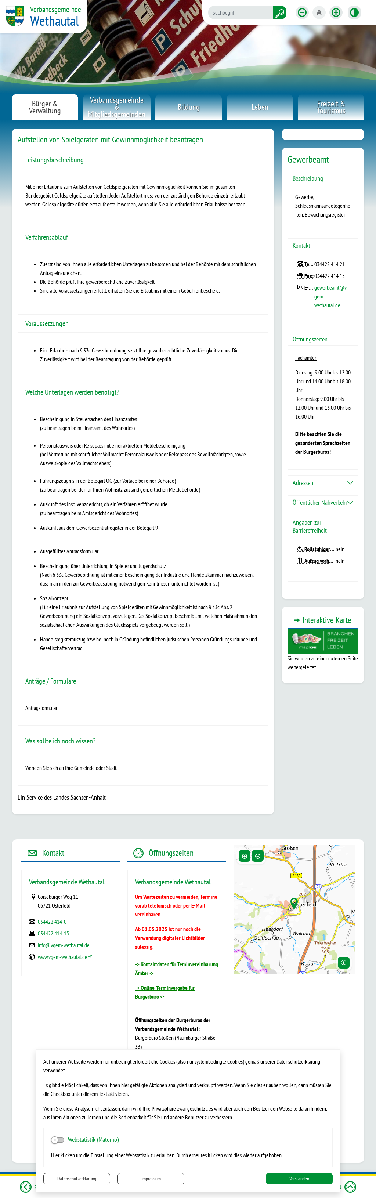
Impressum (151, 1178)
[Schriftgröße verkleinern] (302, 12)
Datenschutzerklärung (76, 1178)
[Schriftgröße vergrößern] (336, 12)
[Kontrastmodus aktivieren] (354, 12)
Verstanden (299, 1178)
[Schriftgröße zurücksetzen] (319, 12)
